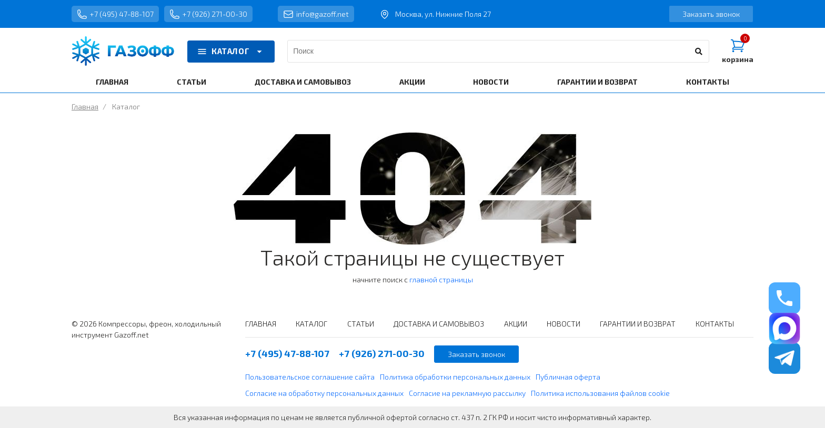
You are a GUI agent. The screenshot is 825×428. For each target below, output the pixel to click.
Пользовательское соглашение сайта (310, 376)
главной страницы (441, 279)
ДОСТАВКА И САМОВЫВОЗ (303, 81)
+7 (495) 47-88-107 (115, 14)
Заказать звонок (711, 13)
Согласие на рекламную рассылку (467, 393)
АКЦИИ (412, 81)
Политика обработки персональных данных (455, 376)
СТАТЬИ (191, 81)
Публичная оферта (568, 376)
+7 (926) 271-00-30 (208, 14)
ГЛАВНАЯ (112, 81)
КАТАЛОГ (231, 51)
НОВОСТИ (491, 81)
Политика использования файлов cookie (600, 393)
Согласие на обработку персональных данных (324, 393)
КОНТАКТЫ (707, 81)
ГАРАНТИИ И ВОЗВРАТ (597, 81)
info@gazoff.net (316, 14)
